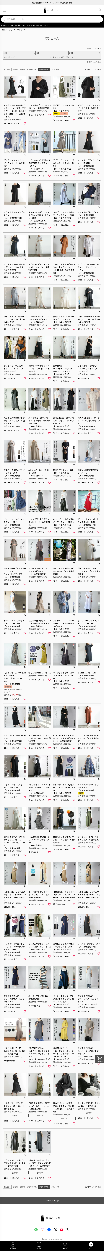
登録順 (22, 69)
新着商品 (13, 1248)
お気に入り (65, 1248)
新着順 (15, 69)
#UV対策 (17, 25)
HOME (3, 30)
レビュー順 (55, 69)
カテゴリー (39, 1248)
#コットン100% (27, 25)
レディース (11, 30)
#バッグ (46, 25)
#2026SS (4, 25)
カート (91, 1248)
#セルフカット (37, 25)
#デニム (11, 25)
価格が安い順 (32, 69)
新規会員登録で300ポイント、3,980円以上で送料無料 (52, 2)
